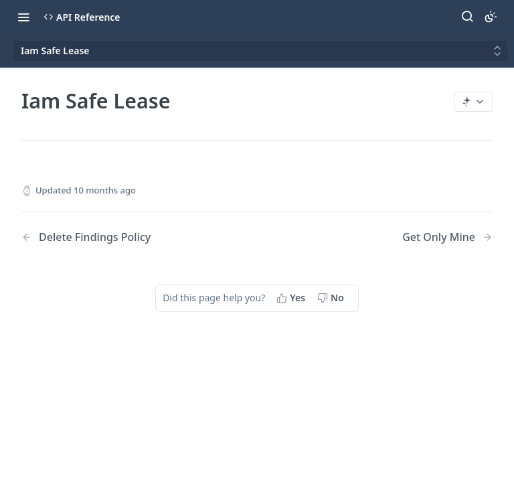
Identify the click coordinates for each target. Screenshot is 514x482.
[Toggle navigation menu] (23, 17)
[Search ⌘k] (467, 17)
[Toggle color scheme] (491, 17)
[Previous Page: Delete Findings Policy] (122, 237)
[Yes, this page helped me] (292, 298)
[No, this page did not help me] (332, 298)
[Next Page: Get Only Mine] (447, 237)
